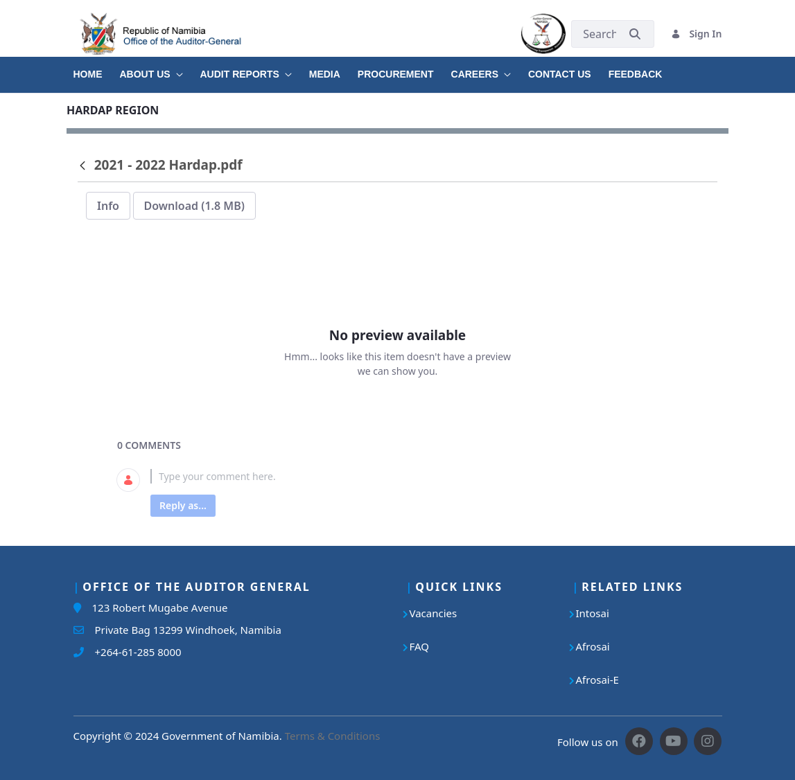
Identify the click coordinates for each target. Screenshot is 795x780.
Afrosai (593, 646)
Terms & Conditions (333, 736)
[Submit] (635, 34)
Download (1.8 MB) (194, 205)
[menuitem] (96, 69)
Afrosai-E (597, 679)
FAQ (420, 646)
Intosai (592, 613)
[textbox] (414, 476)
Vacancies (433, 613)
